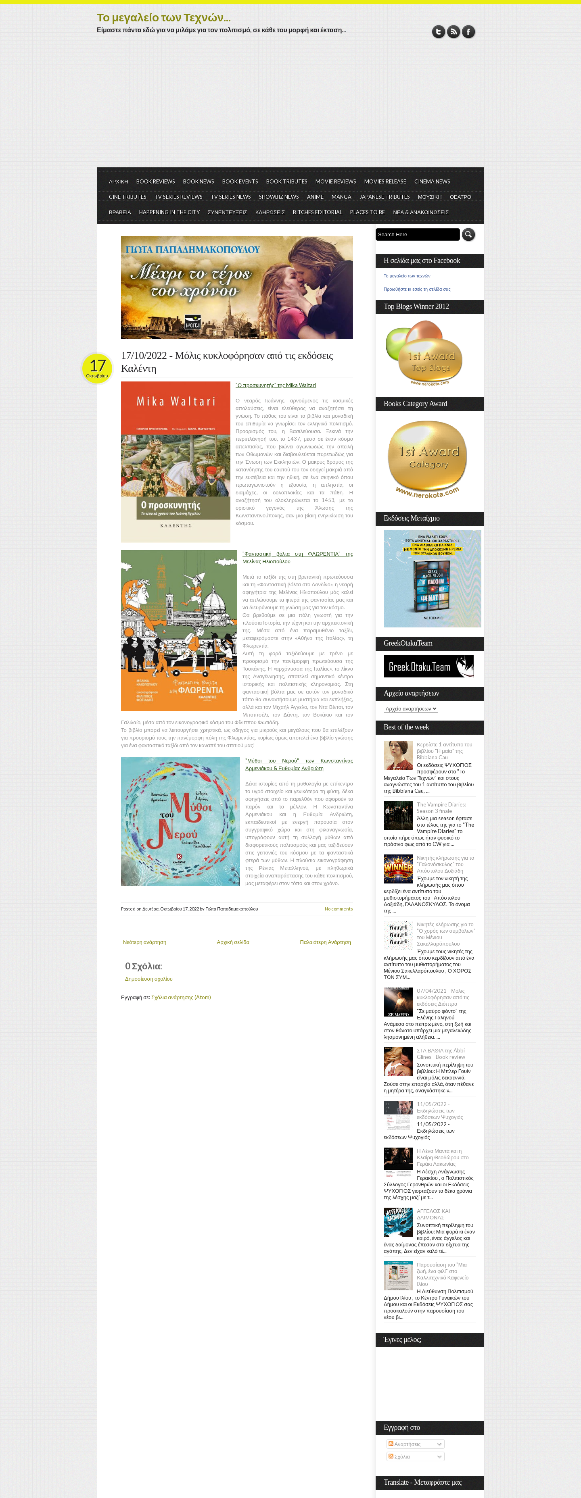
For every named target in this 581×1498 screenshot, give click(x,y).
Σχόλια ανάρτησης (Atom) (181, 997)
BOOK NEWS (198, 181)
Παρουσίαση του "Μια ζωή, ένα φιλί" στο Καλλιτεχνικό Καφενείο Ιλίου (442, 1274)
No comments (339, 908)
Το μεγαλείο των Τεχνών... (164, 17)
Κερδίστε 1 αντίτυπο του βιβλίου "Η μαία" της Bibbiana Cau (444, 750)
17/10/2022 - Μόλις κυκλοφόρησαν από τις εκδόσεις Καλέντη (227, 362)
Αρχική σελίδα (233, 942)
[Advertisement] (290, 106)
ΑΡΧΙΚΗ (118, 181)
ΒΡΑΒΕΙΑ (120, 212)
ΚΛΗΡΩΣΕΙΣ (270, 212)
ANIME (315, 197)
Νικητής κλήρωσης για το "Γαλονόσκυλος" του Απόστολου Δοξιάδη (445, 864)
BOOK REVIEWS (155, 181)
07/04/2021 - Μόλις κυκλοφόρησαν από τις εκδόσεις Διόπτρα (443, 997)
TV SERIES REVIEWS (179, 197)
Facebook (468, 31)
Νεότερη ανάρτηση (144, 942)
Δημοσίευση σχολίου (149, 978)
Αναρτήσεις (405, 1444)
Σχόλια (399, 1456)
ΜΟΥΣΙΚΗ (430, 197)
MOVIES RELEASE (385, 181)
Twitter (438, 31)
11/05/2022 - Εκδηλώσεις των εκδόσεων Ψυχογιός (440, 1110)
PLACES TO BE (367, 212)
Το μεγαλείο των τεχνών (407, 275)
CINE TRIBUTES (127, 197)
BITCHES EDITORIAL (317, 212)
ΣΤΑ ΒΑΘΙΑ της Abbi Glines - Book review (441, 1053)
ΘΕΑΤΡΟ (460, 197)
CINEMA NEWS (432, 181)
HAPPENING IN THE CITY (169, 212)
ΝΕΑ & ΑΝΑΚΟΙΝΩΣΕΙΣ (421, 212)
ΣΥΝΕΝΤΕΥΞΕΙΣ (227, 212)
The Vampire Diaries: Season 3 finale (441, 807)
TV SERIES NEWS (231, 197)
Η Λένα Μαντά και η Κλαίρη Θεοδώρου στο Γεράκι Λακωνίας (442, 1157)
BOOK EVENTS (240, 181)
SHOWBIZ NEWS (279, 197)
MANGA (341, 197)
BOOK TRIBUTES (286, 181)
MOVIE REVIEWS (336, 181)
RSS (453, 31)
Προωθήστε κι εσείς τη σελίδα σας (417, 289)
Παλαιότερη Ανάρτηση (325, 942)
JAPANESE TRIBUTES (384, 197)
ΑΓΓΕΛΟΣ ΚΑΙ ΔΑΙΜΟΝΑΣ (433, 1214)
